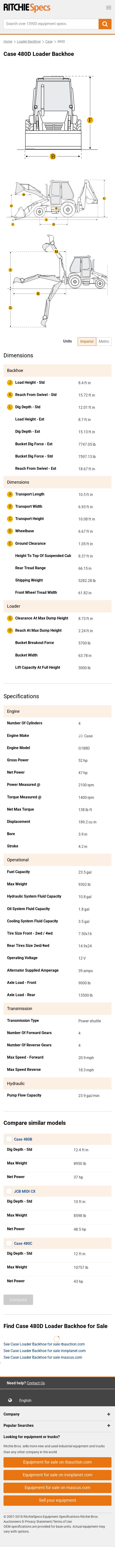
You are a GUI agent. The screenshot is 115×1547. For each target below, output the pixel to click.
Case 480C (23, 1243)
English (26, 1400)
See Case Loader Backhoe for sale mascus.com (43, 1357)
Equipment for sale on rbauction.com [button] (57, 1462)
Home (8, 41)
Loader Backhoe (29, 41)
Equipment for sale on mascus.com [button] (57, 1487)
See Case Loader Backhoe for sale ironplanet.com (45, 1351)
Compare (18, 1299)
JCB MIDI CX (24, 1191)
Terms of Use (62, 1521)
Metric (104, 341)
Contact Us (36, 1383)
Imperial (87, 341)
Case (49, 41)
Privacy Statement (38, 1521)
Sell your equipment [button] (57, 1500)
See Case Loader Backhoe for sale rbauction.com (44, 1344)
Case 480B (23, 1139)
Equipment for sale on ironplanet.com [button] (57, 1474)
